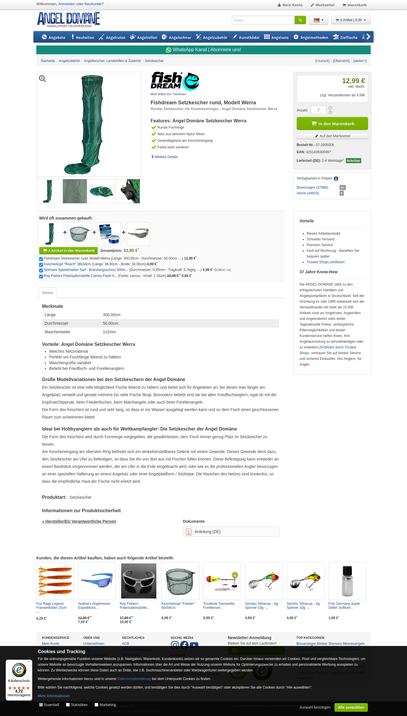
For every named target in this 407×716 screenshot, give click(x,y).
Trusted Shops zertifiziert (325, 262)
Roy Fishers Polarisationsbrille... (134, 606)
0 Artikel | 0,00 (351, 20)
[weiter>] (359, 61)
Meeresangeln (354, 644)
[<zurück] (323, 61)
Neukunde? (94, 4)
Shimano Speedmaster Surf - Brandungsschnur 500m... (86, 270)
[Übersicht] (341, 61)
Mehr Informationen (54, 696)
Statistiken (79, 704)
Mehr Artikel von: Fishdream (168, 94)
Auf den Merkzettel (332, 135)
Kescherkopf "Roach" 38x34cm (67, 264)
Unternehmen (93, 644)
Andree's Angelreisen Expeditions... (94, 606)
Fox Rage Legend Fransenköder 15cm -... (51, 608)
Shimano (335, 644)
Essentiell (51, 704)
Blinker (322, 644)
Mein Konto (290, 5)
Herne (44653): (308, 193)
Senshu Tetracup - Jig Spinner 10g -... (261, 606)
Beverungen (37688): (313, 188)
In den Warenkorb (332, 123)
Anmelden (66, 4)
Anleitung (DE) (203, 531)
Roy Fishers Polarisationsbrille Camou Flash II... (80, 276)
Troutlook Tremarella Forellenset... (219, 606)
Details (47, 293)
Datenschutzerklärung (134, 679)
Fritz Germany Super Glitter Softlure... (344, 606)
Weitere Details (164, 157)
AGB (125, 644)
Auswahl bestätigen (315, 707)
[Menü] (28, 663)
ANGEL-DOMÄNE (71, 20)
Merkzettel (322, 5)
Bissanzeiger (306, 644)
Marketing (108, 704)
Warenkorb (354, 5)
